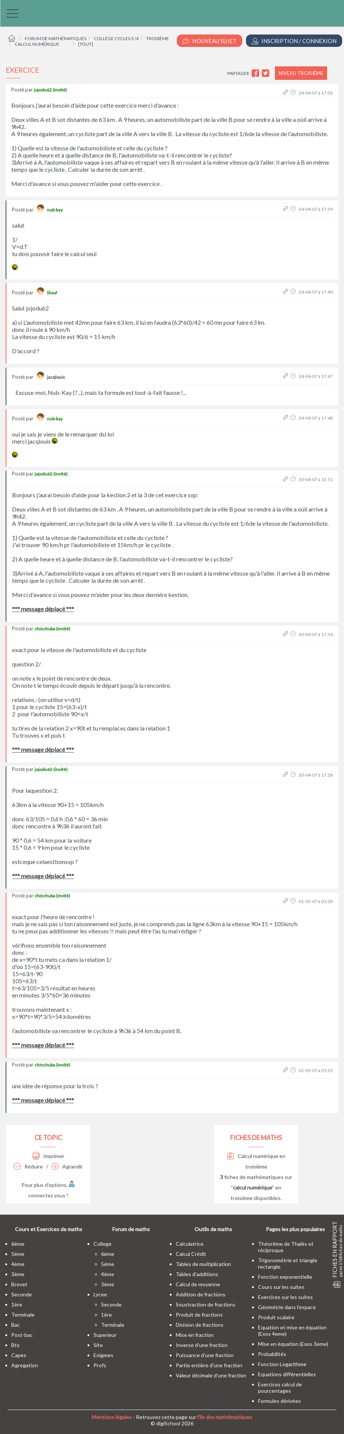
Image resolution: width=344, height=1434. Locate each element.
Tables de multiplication (203, 1264)
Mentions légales (112, 1417)
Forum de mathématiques (55, 38)
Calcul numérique (37, 44)
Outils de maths (213, 1229)
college (103, 1243)
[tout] (85, 44)
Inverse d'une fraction (202, 1345)
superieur (105, 1335)
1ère (16, 1304)
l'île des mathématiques (224, 1417)
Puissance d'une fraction (205, 1355)
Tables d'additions (197, 1274)
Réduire (28, 1166)
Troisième (157, 38)
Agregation (24, 1365)
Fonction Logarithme (282, 1364)
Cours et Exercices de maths (48, 1229)
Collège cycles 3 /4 (116, 38)
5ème (17, 1254)
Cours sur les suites (281, 1287)
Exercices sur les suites (285, 1297)
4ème (17, 1264)
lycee (100, 1294)
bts (15, 1345)
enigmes (103, 1355)
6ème (17, 1243)
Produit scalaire (276, 1317)
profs (100, 1365)
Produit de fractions (199, 1314)
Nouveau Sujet (210, 41)
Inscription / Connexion (294, 41)
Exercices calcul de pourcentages (280, 1387)
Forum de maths (131, 1229)
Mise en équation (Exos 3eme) (293, 1344)
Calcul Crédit (191, 1254)
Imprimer (48, 1156)
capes (18, 1355)
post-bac (22, 1335)
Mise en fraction (195, 1335)
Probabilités (272, 1354)
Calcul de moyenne (198, 1284)
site (98, 1345)
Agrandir (67, 1166)
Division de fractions (199, 1325)
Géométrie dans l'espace (287, 1307)
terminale (23, 1314)
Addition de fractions (200, 1294)
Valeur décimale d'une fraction (211, 1375)
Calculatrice (190, 1243)
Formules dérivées (279, 1401)
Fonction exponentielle (285, 1277)
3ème (17, 1274)
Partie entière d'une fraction (209, 1365)
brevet (19, 1284)
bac (15, 1325)
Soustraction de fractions (205, 1304)
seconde (21, 1294)
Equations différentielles (287, 1374)
